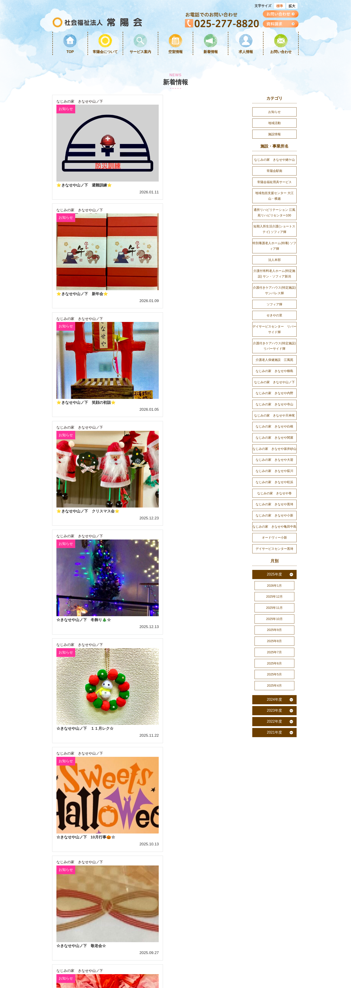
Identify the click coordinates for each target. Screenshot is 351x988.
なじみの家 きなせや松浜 (274, 494)
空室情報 (175, 52)
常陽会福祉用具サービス (274, 184)
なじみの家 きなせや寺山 (274, 413)
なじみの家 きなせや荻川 (274, 482)
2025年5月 (274, 691)
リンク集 (124, 826)
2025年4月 (274, 703)
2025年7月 (274, 669)
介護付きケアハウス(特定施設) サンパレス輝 (274, 295)
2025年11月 (274, 623)
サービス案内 (140, 52)
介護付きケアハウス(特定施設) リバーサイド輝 (274, 353)
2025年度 (274, 588)
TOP (70, 52)
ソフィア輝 (274, 310)
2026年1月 (274, 600)
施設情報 (274, 135)
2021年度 (274, 750)
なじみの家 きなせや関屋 (274, 448)
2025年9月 (274, 645)
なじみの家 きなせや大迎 (274, 471)
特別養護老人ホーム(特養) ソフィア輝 (274, 250)
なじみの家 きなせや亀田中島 (274, 540)
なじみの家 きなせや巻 (274, 505)
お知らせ (66, 109)
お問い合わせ (281, 52)
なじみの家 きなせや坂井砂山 (274, 459)
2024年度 (274, 717)
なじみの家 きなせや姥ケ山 (274, 161)
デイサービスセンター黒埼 (274, 563)
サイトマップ (89, 840)
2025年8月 (274, 657)
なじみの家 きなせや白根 (274, 436)
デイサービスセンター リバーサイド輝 (274, 336)
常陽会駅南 (274, 172)
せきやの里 (274, 322)
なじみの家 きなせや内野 (274, 402)
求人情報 (246, 52)
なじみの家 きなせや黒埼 (274, 517)
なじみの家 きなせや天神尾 (274, 425)
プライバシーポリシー (135, 833)
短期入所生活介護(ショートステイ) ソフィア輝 (274, 232)
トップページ (89, 811)
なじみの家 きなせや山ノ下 (80, 101)
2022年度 (274, 739)
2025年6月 (274, 680)
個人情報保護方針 (131, 840)
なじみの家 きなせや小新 (274, 528)
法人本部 (274, 264)
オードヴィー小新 (274, 551)
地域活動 (274, 123)
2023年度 (274, 728)
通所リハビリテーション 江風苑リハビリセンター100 (274, 215)
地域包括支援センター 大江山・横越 (274, 198)
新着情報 (210, 52)
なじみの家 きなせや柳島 (274, 379)
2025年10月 (274, 634)
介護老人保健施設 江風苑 (274, 368)
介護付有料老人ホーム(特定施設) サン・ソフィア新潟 (274, 278)
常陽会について (105, 52)
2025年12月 (274, 611)
